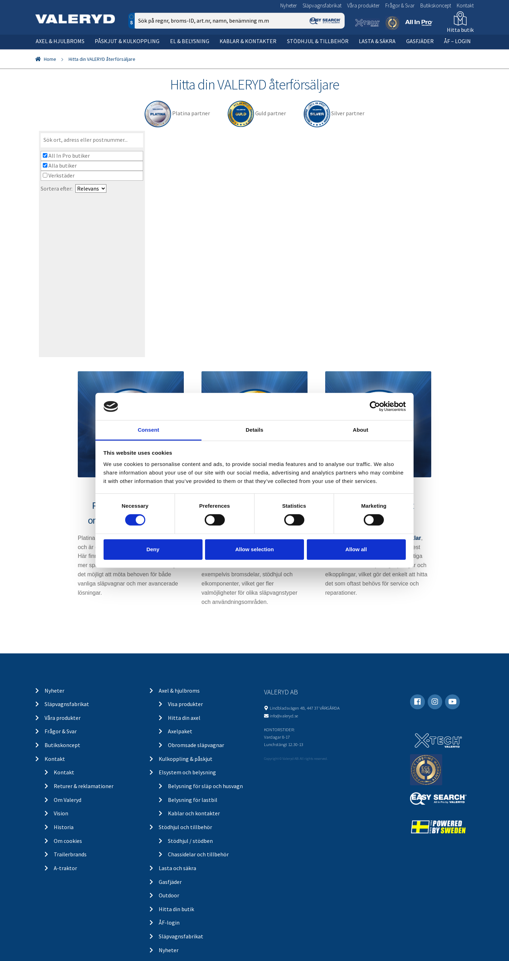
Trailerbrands (70, 854)
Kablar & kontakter (248, 41)
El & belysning (189, 41)
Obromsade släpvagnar (196, 745)
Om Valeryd (67, 799)
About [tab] (360, 430)
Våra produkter (363, 5)
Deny (152, 549)
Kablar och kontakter (194, 813)
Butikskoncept (435, 5)
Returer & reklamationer (83, 786)
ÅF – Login (457, 41)
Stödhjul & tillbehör (318, 41)
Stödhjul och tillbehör (185, 827)
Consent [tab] (148, 430)
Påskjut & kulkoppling (127, 41)
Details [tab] (254, 430)
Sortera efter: (56, 188)
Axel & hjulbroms (60, 41)
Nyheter (288, 5)
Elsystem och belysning (187, 772)
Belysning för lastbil (192, 799)
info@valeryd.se (284, 715)
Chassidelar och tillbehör (198, 854)
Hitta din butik (176, 909)
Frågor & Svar (400, 5)
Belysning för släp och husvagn (205, 786)
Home (50, 59)
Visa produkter (185, 703)
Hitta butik (460, 29)
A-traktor (65, 868)
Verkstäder (59, 175)
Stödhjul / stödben (190, 840)
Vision (61, 813)
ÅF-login (169, 922)
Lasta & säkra (377, 41)
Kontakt (465, 5)
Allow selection (254, 549)
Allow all (356, 549)
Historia (64, 827)
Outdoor (169, 895)
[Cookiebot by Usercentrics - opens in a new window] (375, 406)
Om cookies (68, 840)
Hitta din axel (184, 717)
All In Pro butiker (66, 155)
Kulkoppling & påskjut (185, 758)
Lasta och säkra (177, 868)
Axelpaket (180, 731)
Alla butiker (60, 165)
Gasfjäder (420, 41)
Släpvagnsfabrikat (322, 5)
